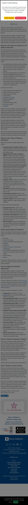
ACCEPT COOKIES (9, 18)
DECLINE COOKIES (20, 18)
